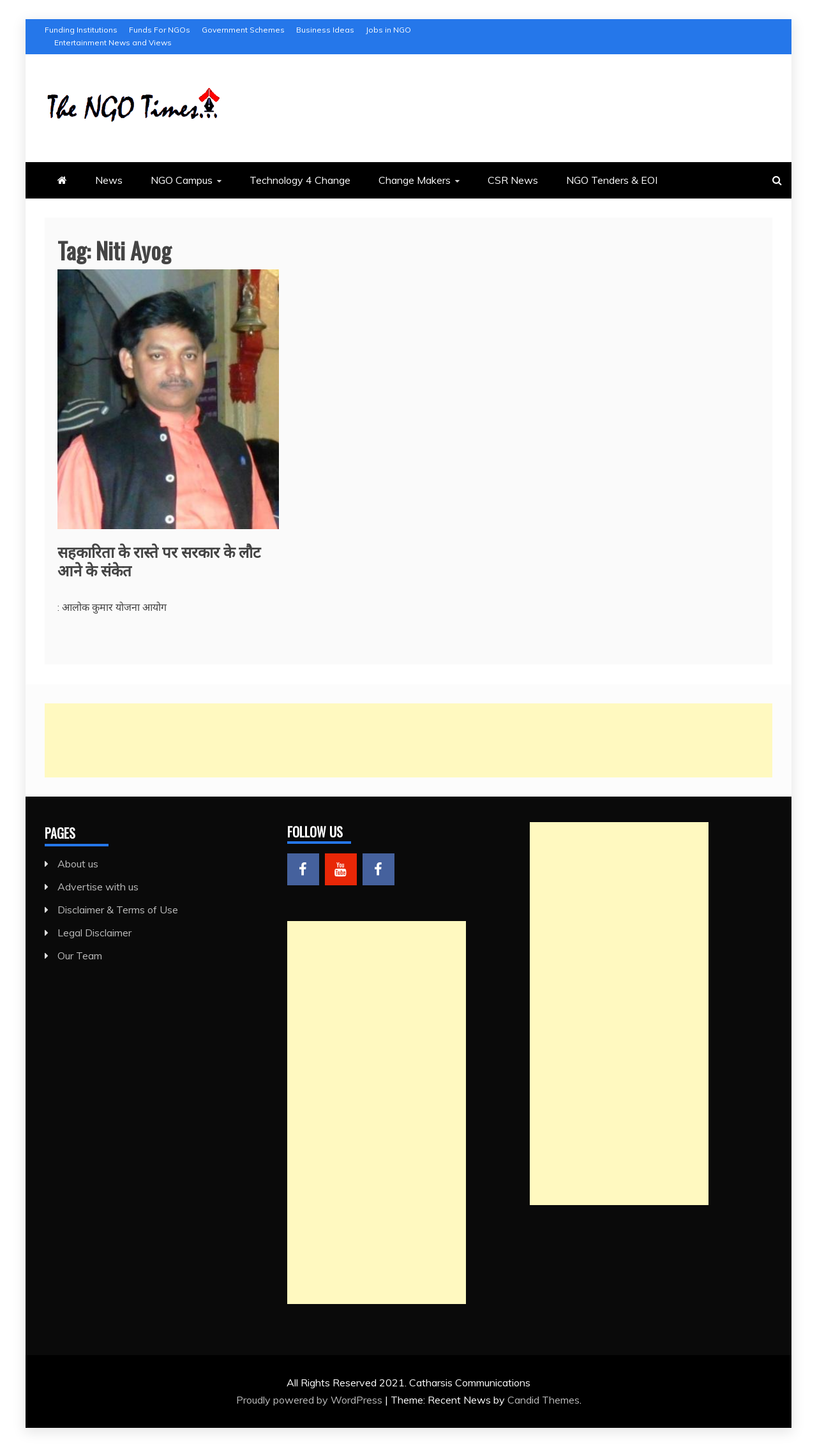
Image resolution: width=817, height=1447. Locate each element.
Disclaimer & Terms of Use (117, 909)
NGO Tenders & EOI (611, 180)
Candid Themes (543, 1399)
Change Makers (415, 180)
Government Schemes (243, 29)
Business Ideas (325, 29)
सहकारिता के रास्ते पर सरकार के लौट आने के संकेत (158, 560)
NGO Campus (182, 180)
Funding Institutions (81, 29)
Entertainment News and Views (113, 42)
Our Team (79, 955)
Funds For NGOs (159, 29)
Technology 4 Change (300, 180)
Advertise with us (98, 886)
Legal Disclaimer (94, 932)
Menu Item (303, 869)
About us (77, 863)
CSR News (513, 180)
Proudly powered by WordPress (310, 1399)
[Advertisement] (408, 740)
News (109, 180)
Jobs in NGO (388, 29)
